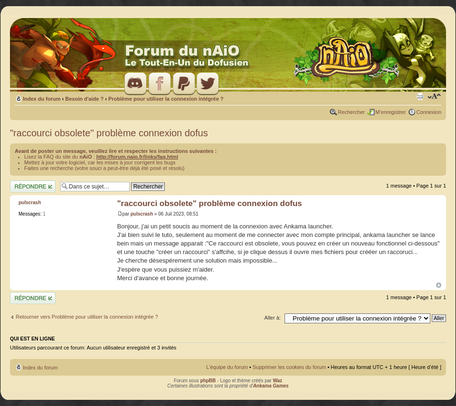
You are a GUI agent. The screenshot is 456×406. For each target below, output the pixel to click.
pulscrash (142, 214)
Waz (277, 380)
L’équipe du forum (226, 367)
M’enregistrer (390, 112)
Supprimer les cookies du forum (289, 367)
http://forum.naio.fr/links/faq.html (137, 157)
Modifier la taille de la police (434, 97)
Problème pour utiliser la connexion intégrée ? (166, 99)
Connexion (428, 112)
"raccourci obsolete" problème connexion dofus (109, 133)
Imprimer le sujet (420, 97)
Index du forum (41, 99)
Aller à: (273, 318)
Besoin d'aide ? (84, 99)
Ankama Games (271, 385)
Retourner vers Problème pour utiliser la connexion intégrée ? (87, 317)
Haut (438, 285)
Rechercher (351, 112)
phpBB (208, 380)
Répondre (33, 186)
